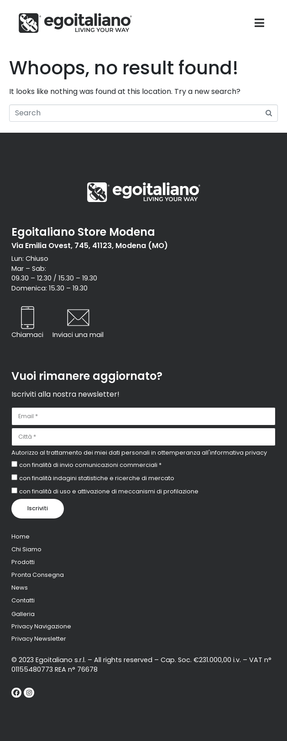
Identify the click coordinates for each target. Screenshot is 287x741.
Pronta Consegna (37, 575)
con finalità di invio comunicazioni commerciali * (90, 465)
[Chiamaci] (27, 317)
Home (20, 536)
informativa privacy (238, 452)
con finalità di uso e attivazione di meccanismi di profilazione (108, 491)
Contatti (23, 600)
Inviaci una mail (78, 334)
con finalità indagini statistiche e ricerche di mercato (96, 478)
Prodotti (23, 562)
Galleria (23, 614)
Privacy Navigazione (41, 626)
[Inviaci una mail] (78, 317)
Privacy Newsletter (38, 639)
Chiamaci (27, 334)
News (19, 587)
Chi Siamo (26, 549)
